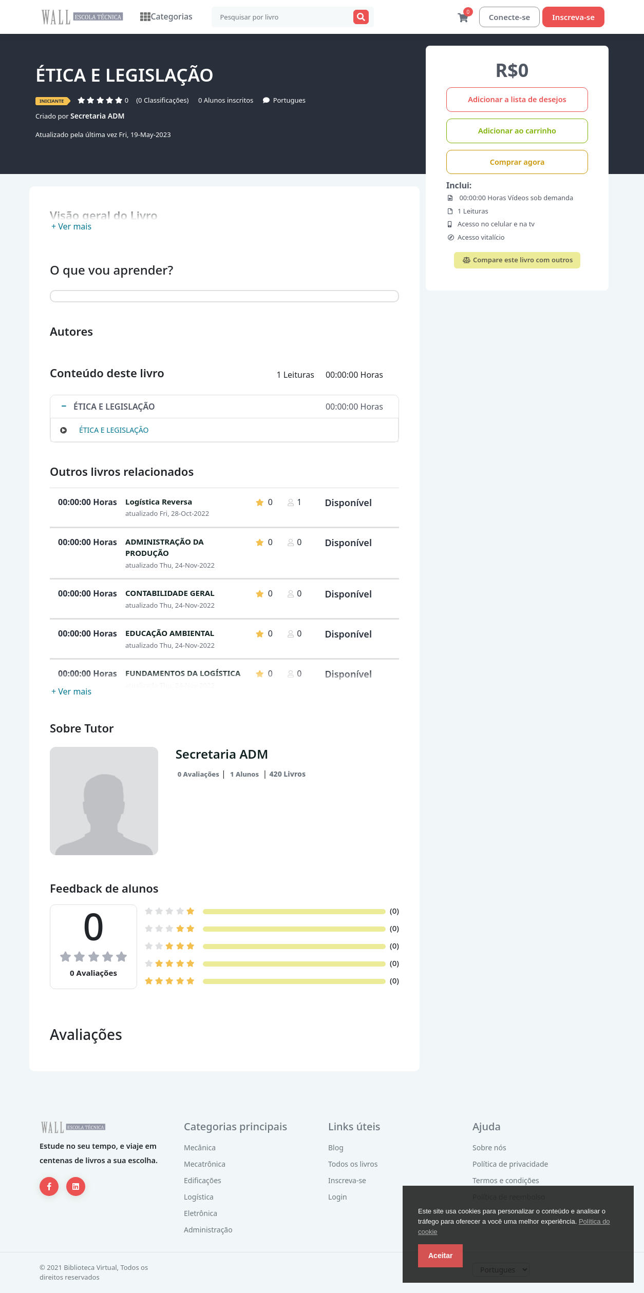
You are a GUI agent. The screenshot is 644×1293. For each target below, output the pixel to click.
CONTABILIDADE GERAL (170, 593)
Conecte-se (510, 17)
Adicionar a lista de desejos (517, 99)
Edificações (202, 1181)
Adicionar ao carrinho (517, 131)
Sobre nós (489, 1148)
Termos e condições (505, 1181)
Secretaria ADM (97, 116)
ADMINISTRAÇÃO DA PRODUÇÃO (164, 548)
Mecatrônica (204, 1164)
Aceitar (440, 1255)
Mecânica (200, 1148)
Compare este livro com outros (517, 260)
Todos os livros (353, 1164)
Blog (336, 1148)
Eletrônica (200, 1214)
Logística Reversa (158, 502)
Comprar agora (517, 162)
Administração (208, 1230)
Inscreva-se (573, 17)
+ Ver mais (71, 227)
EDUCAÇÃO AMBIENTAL (169, 633)
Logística (199, 1197)
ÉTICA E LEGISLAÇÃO (113, 430)
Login (337, 1197)
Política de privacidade (510, 1164)
